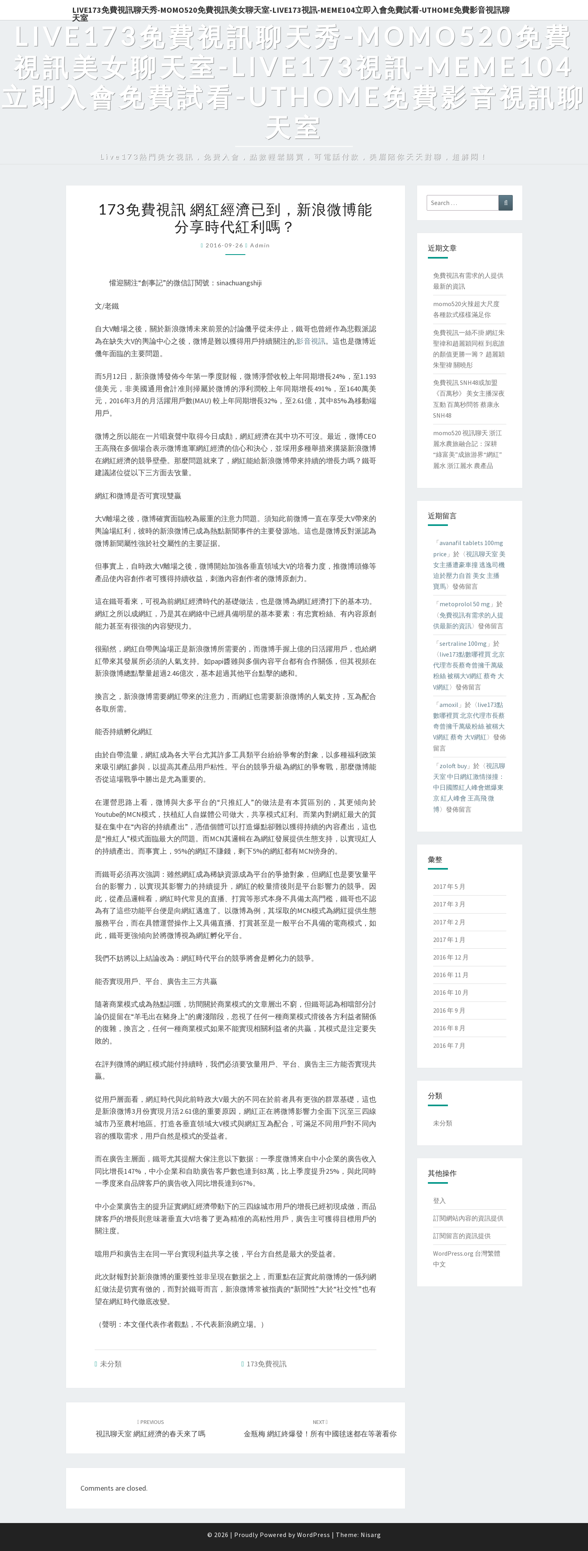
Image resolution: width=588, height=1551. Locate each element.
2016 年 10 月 (451, 992)
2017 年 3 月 (449, 904)
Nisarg (371, 1535)
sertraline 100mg (463, 643)
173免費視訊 (267, 1363)
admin (260, 245)
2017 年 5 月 (449, 886)
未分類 (111, 1363)
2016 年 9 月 (449, 1010)
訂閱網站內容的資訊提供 (468, 1218)
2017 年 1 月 (449, 940)
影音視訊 (310, 341)
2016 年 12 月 (451, 957)
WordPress (313, 1535)
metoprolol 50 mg (464, 604)
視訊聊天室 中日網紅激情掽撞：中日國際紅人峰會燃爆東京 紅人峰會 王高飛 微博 (469, 787)
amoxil (448, 705)
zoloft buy (453, 766)
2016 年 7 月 (449, 1045)
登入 (439, 1201)
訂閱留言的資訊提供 (462, 1236)
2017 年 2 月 (449, 922)
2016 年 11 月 (451, 975)
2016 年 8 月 (449, 1028)
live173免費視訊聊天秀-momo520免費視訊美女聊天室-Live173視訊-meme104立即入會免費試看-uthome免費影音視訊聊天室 (291, 12)
